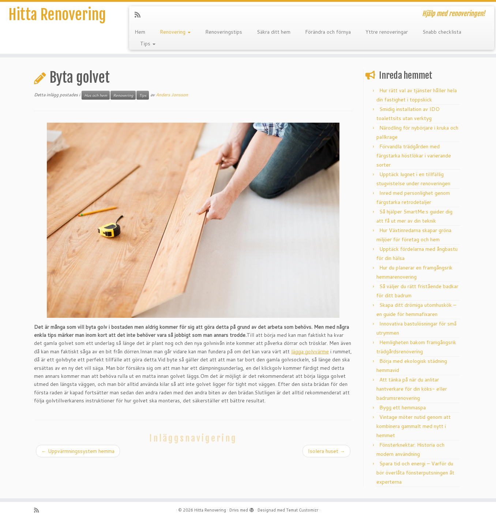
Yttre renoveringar (386, 32)
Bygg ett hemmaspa (402, 407)
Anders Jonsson (172, 95)
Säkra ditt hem (273, 32)
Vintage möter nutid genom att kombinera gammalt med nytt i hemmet (413, 426)
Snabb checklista (441, 32)
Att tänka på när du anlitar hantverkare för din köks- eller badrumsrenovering (411, 389)
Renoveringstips (223, 32)
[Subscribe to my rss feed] (140, 14)
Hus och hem (95, 95)
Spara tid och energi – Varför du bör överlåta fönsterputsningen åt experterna (415, 472)
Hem (140, 32)
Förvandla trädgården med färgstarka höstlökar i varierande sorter (413, 155)
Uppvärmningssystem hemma (77, 451)
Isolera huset (326, 451)
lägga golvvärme (310, 351)
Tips (147, 43)
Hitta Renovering (57, 14)
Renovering (175, 32)
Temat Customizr (302, 510)
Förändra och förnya (328, 32)
